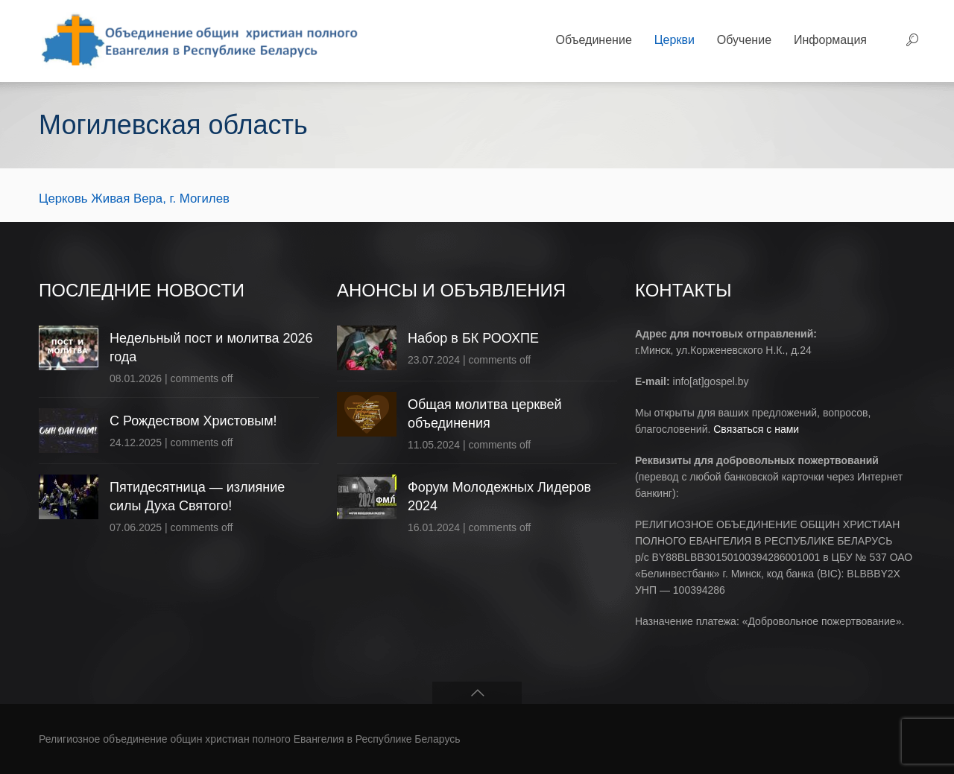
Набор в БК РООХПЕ (473, 338)
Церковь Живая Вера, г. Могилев (134, 198)
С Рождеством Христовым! (193, 420)
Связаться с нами (756, 429)
